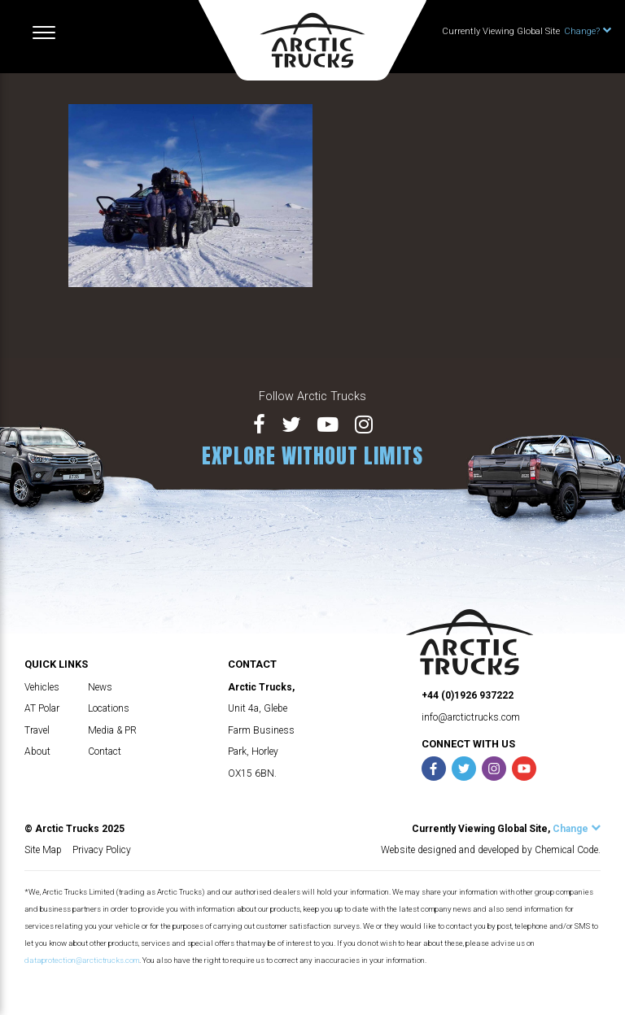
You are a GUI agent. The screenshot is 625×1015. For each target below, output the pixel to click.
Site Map (43, 850)
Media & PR (112, 730)
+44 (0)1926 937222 (468, 695)
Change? (587, 31)
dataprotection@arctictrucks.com (81, 960)
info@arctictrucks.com (471, 717)
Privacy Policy (101, 850)
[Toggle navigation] (44, 32)
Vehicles (41, 687)
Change (577, 828)
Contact (104, 751)
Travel (37, 730)
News (100, 687)
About (37, 751)
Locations (108, 708)
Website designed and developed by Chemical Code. (491, 850)
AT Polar (41, 708)
